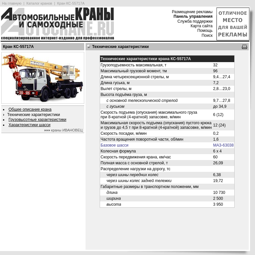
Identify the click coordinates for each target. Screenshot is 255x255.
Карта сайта (202, 26)
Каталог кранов (39, 3)
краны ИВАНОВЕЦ (67, 130)
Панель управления (193, 16)
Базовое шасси (114, 145)
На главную (11, 3)
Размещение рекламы (192, 12)
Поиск (207, 35)
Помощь (205, 30)
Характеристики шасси (29, 125)
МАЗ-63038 (223, 145)
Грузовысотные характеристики (37, 119)
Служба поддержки (195, 21)
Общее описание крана (30, 109)
